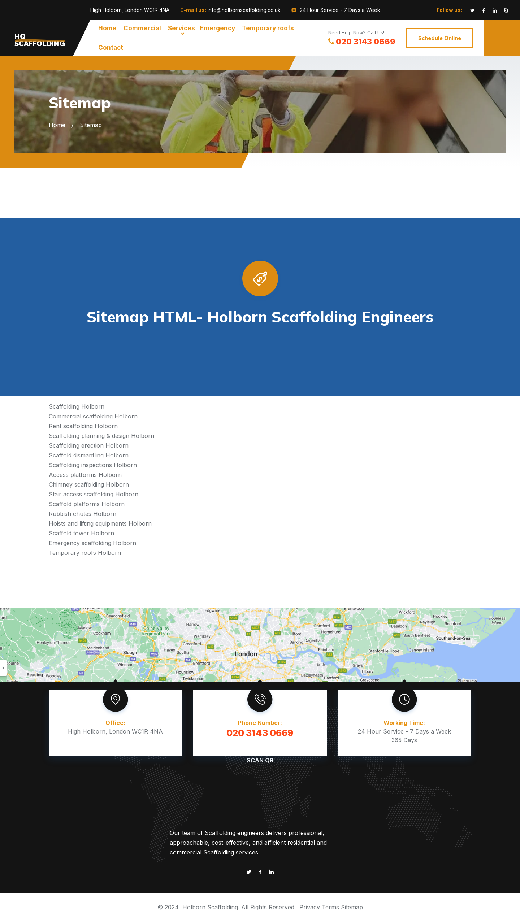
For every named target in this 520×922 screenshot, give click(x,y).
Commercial (142, 28)
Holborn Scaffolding (210, 907)
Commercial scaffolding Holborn (93, 416)
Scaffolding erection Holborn (89, 445)
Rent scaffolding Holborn (83, 426)
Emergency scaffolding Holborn (92, 543)
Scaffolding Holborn (76, 406)
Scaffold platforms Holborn (87, 504)
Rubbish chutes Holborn (82, 513)
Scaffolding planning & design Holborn (101, 435)
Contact (110, 47)
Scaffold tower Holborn (81, 533)
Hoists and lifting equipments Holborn (100, 523)
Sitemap (352, 907)
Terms (330, 907)
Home (107, 28)
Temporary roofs (268, 28)
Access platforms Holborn (85, 474)
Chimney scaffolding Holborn (89, 484)
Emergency (217, 28)
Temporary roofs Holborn (85, 552)
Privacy (309, 907)
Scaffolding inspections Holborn (93, 465)
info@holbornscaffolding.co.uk (244, 10)
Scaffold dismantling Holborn (89, 455)
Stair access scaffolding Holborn (93, 494)
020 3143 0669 (361, 41)
